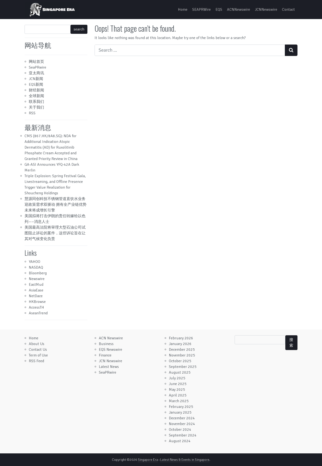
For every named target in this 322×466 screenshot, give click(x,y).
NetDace (36, 296)
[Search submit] (291, 50)
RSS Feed (36, 361)
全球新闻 (36, 96)
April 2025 (177, 395)
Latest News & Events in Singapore (184, 460)
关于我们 (36, 107)
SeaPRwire (37, 67)
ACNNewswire (238, 9)
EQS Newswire (110, 349)
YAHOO (34, 261)
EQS (219, 9)
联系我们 (36, 101)
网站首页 (36, 61)
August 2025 (180, 372)
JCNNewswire (266, 9)
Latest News (109, 366)
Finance (105, 355)
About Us (36, 343)
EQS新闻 (36, 84)
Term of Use (38, 355)
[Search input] (190, 50)
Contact (288, 9)
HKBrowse (37, 301)
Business (106, 343)
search (79, 29)
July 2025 (177, 378)
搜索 (291, 342)
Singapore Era (148, 460)
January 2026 (180, 343)
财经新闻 (36, 90)
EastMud (36, 284)
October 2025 (180, 361)
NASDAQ (36, 267)
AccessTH (36, 307)
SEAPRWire (201, 9)
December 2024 (182, 418)
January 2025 (180, 412)
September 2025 (182, 366)
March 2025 (179, 401)
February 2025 (181, 406)
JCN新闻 (36, 78)
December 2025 (182, 349)
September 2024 (182, 435)
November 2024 (182, 423)
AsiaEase (36, 290)
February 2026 (181, 338)
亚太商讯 (36, 73)
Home (182, 9)
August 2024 (180, 441)
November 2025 (182, 355)
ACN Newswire (111, 338)
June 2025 (177, 383)
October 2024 (180, 429)
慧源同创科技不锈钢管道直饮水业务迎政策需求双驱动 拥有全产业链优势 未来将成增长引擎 (55, 204)
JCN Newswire (110, 361)
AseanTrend (38, 313)
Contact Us (38, 349)
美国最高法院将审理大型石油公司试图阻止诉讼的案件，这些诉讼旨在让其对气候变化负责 (55, 233)
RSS (32, 113)
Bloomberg (38, 273)
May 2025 (177, 389)
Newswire (37, 278)
